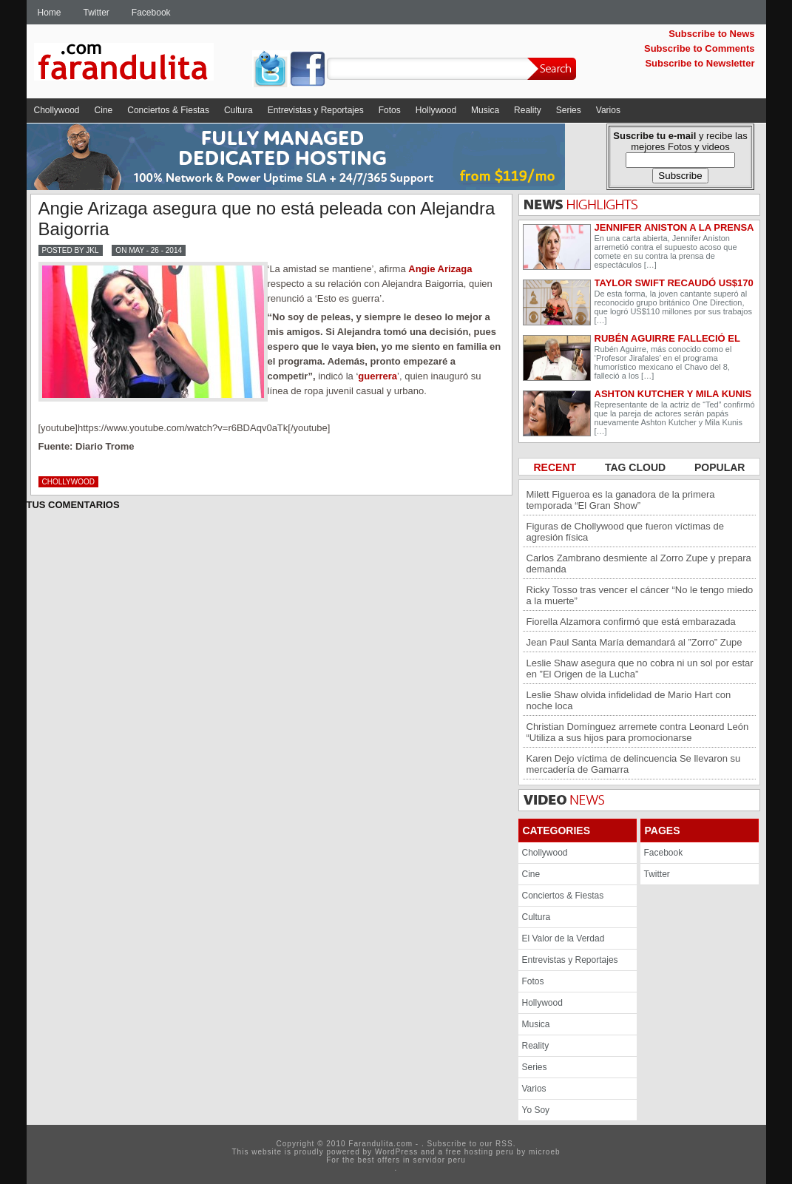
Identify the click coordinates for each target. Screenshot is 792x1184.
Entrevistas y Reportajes (316, 110)
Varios (608, 110)
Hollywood (436, 110)
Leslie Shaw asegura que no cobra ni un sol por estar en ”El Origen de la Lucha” (640, 668)
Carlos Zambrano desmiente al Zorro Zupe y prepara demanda (639, 563)
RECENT (556, 467)
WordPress (396, 1152)
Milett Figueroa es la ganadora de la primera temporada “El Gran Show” (621, 500)
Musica (485, 110)
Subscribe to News (711, 33)
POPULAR (719, 467)
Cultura (238, 110)
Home (49, 12)
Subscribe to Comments (699, 48)
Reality (527, 110)
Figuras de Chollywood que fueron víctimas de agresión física (625, 532)
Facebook (151, 12)
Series (568, 110)
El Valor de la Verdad (563, 938)
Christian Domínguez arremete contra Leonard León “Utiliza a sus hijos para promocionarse (638, 732)
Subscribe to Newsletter (699, 63)
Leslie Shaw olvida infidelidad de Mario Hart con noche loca (629, 700)
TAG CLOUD (637, 467)
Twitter (96, 12)
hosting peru (489, 1152)
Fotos (390, 110)
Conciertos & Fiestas (168, 110)
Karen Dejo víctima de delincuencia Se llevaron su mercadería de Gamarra (634, 764)
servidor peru (439, 1160)
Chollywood (57, 110)
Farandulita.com (141, 64)
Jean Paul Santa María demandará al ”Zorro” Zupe (634, 642)
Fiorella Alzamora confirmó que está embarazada (631, 621)
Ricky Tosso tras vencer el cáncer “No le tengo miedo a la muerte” (640, 595)
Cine (104, 110)
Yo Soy (536, 1110)
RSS (504, 1144)
